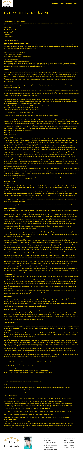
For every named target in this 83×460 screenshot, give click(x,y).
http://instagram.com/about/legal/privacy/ (32, 381)
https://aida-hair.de (14, 40)
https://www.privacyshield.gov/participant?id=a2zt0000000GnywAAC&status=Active (32, 372)
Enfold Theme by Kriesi (20, 457)
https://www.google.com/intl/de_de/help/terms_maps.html (17, 293)
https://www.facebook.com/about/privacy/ (26, 368)
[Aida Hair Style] (7, 3)
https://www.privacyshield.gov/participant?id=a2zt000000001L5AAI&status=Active (32, 392)
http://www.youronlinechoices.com (41, 370)
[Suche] (79, 3)
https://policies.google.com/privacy (62, 387)
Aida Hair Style (12, 457)
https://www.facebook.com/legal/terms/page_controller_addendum (21, 365)
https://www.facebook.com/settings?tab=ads (20, 370)
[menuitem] (54, 3)
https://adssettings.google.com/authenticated (20, 389)
